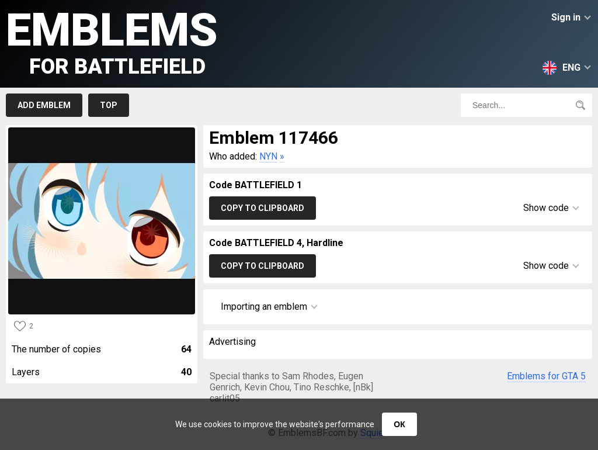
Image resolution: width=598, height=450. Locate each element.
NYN (268, 156)
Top (108, 105)
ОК (399, 424)
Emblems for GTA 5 (546, 376)
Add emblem (44, 105)
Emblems (112, 41)
